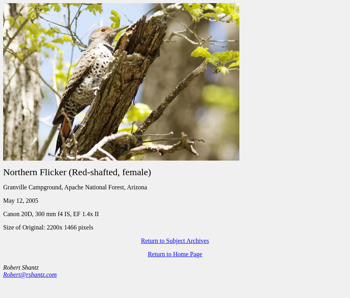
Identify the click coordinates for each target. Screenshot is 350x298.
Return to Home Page (175, 254)
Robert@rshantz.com (30, 274)
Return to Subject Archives (175, 240)
